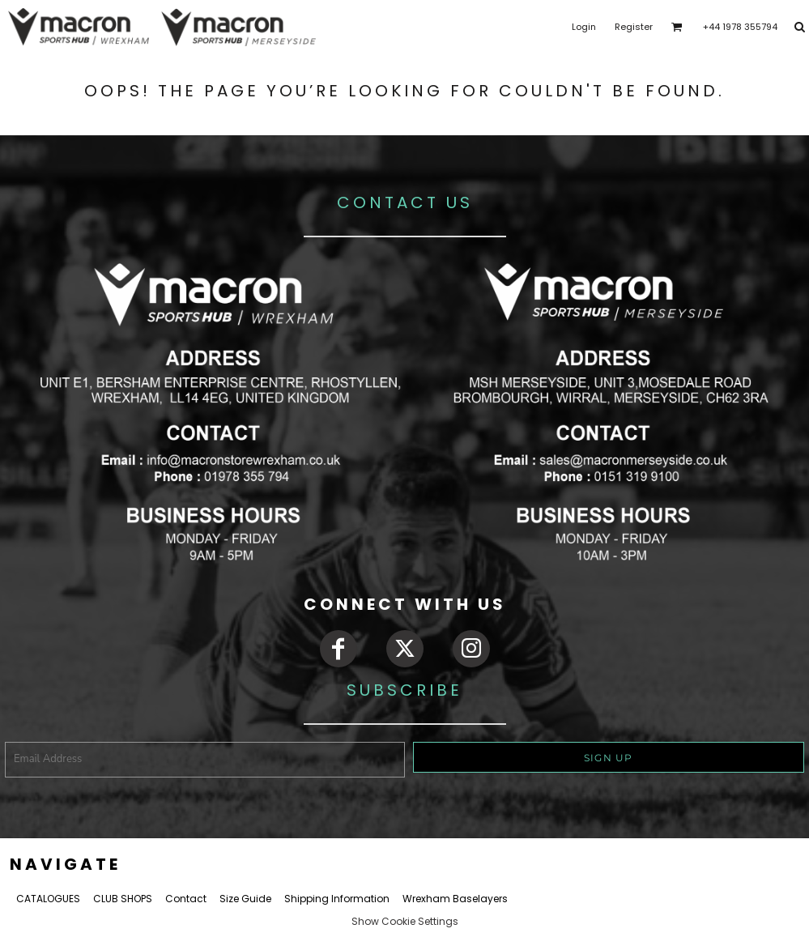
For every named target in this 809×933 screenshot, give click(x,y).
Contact (186, 898)
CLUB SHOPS (122, 898)
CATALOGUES (48, 898)
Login (584, 26)
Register (634, 26)
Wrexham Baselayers (455, 898)
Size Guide (245, 898)
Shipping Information (337, 898)
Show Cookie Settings (404, 921)
